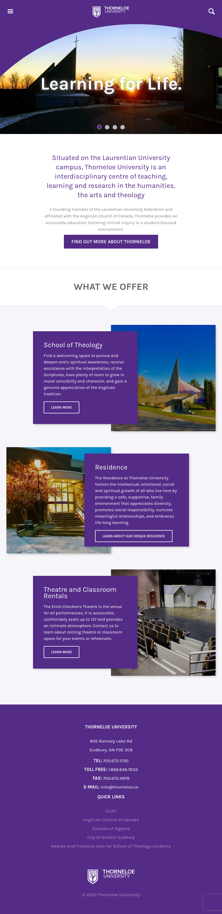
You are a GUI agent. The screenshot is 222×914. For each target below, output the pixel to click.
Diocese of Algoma (111, 828)
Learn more (61, 652)
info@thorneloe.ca (119, 787)
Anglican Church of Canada (111, 819)
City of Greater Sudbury (111, 837)
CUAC (111, 811)
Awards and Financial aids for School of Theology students (111, 846)
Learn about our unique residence (133, 536)
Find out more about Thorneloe (111, 242)
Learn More (61, 407)
